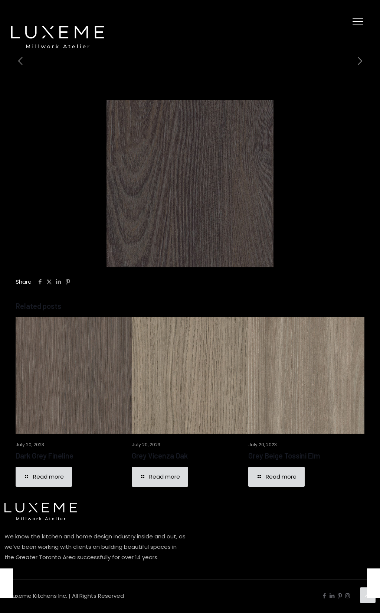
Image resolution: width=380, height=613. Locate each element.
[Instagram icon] (347, 596)
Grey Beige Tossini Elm (284, 455)
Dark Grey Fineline (44, 455)
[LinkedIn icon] (332, 596)
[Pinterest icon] (340, 596)
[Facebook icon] (324, 596)
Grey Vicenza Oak (160, 455)
